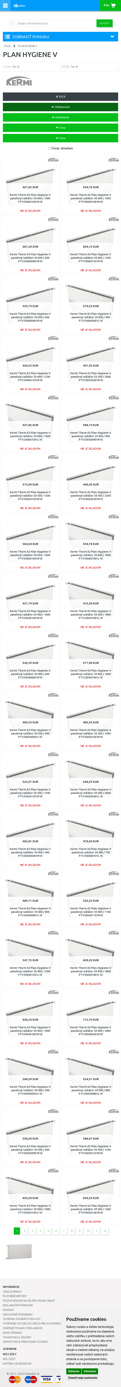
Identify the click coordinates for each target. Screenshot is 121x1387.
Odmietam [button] (90, 1371)
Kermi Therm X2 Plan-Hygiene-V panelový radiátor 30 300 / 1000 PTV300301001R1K (90, 733)
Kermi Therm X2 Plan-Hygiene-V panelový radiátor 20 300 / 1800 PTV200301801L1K (90, 615)
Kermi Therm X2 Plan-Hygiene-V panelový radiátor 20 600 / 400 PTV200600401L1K (90, 317)
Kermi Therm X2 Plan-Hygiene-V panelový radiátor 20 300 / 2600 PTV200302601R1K (90, 377)
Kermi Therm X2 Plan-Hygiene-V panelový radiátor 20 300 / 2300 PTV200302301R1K (90, 496)
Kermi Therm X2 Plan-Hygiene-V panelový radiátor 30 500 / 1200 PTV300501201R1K (90, 1150)
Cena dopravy (12, 1291)
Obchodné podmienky (18, 1314)
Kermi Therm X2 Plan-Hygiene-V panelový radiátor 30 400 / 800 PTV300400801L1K (30, 912)
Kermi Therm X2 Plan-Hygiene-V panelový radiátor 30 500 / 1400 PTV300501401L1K (30, 1209)
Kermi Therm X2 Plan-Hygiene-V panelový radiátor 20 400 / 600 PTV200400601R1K (30, 674)
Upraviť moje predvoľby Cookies (25, 1341)
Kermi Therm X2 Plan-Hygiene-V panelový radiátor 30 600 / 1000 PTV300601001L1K (90, 555)
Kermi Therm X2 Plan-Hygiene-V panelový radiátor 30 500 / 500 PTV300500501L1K (30, 1090)
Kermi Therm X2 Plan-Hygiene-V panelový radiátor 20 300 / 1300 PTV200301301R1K (30, 496)
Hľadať (105, 23)
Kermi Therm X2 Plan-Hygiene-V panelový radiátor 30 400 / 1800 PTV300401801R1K (30, 1031)
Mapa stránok (12, 1332)
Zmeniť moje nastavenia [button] (82, 1377)
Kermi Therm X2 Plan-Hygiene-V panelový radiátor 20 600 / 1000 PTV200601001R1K (30, 198)
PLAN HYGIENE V (27, 46)
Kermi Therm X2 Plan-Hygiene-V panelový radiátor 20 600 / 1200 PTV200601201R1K (30, 377)
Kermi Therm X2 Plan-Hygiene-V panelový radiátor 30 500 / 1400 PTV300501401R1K (90, 1209)
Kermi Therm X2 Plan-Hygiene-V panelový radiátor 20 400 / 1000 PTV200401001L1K (90, 674)
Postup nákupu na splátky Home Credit (29, 1300)
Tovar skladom (62, 148)
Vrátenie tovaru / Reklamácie (23, 1328)
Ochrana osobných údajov (22, 1318)
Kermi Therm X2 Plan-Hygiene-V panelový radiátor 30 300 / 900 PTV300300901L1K (30, 733)
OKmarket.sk (31, 1373)
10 (88, 1230)
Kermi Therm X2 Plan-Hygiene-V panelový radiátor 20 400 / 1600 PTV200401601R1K (30, 615)
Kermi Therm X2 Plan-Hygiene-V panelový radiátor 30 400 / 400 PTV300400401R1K (30, 852)
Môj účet (9, 1359)
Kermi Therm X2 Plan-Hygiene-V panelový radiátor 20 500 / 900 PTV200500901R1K (90, 436)
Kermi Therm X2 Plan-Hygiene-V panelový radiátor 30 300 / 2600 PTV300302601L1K (90, 793)
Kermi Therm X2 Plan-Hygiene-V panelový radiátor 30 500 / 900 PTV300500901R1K (30, 1150)
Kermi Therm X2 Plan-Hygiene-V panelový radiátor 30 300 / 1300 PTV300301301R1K (30, 793)
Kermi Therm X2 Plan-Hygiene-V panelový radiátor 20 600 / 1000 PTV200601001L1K (30, 436)
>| (105, 1230)
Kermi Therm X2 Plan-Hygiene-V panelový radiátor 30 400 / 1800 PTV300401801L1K (90, 971)
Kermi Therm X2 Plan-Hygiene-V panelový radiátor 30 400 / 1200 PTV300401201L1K (30, 971)
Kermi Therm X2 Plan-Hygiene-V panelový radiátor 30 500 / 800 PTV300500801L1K (90, 1090)
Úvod (7, 46)
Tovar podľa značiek (17, 1337)
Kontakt (8, 1309)
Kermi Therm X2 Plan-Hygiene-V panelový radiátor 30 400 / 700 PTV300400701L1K (90, 852)
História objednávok (17, 1363)
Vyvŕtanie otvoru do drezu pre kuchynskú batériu (37, 1323)
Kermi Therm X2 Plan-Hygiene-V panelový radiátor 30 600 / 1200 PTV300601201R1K (90, 258)
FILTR (60, 96)
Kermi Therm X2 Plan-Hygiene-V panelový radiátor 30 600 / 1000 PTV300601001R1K (90, 198)
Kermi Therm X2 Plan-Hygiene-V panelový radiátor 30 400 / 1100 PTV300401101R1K (90, 912)
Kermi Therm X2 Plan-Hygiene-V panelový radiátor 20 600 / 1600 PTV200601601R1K (30, 555)
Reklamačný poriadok (18, 1305)
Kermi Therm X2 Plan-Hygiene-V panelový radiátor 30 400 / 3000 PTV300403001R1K (90, 1031)
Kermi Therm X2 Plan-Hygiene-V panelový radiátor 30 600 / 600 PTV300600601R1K (30, 317)
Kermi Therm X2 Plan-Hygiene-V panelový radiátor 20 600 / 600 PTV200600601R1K (30, 258)
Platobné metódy (15, 1296)
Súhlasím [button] (73, 1371)
